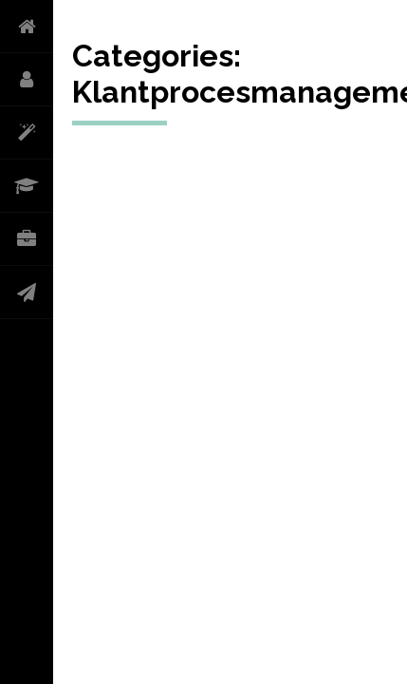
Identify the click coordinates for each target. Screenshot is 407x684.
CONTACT (26, 292)
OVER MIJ (26, 79)
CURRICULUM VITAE (26, 186)
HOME (26, 26)
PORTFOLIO (26, 239)
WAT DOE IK (26, 133)
